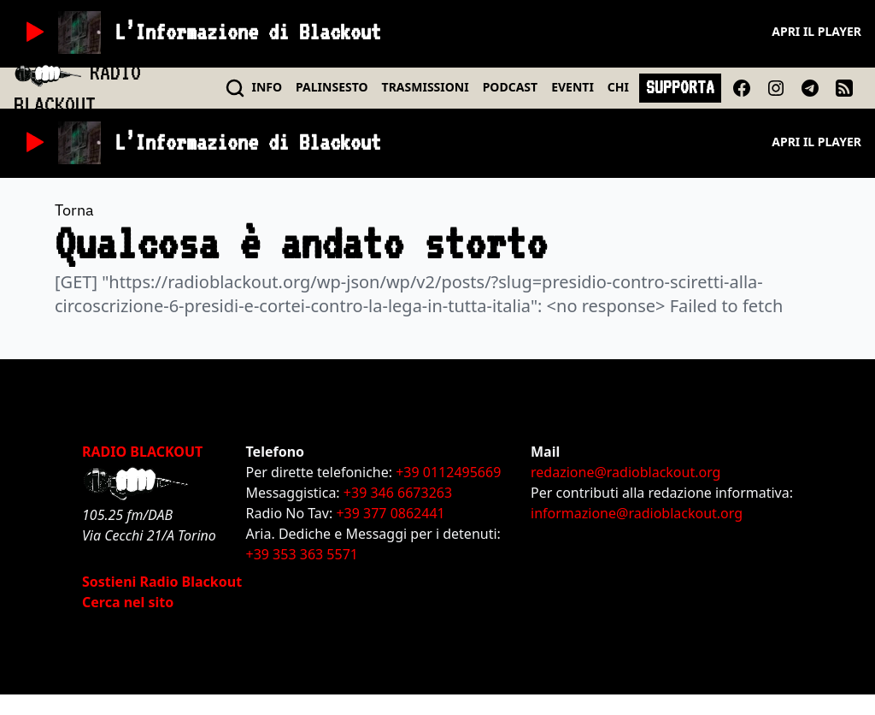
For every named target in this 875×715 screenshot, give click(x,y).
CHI (618, 87)
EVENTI (572, 87)
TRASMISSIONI (425, 87)
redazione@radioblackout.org (625, 472)
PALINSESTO (331, 87)
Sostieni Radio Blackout (162, 581)
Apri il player (816, 31)
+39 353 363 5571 (302, 554)
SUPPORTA (680, 87)
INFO (267, 87)
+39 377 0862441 (390, 513)
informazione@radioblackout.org (637, 513)
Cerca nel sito (127, 602)
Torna (74, 210)
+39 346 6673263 (398, 492)
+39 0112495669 (448, 472)
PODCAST (510, 87)
